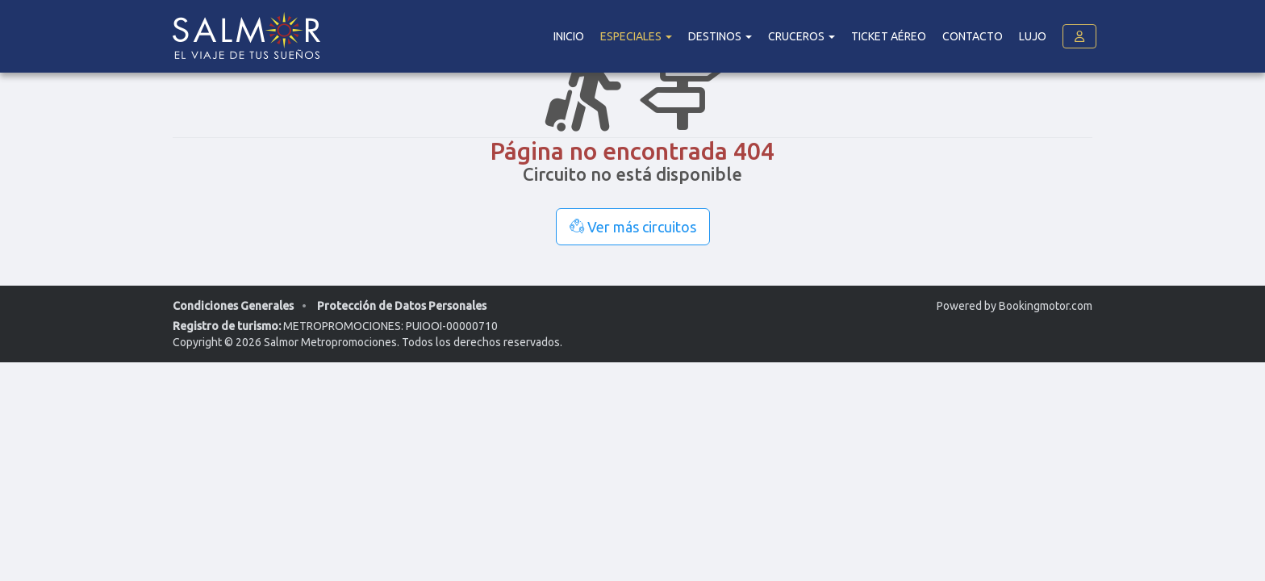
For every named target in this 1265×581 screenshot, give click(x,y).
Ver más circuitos (633, 227)
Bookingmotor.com (1045, 305)
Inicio (568, 36)
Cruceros (801, 36)
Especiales (636, 36)
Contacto (972, 36)
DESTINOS (720, 36)
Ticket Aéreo (888, 36)
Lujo (1032, 36)
